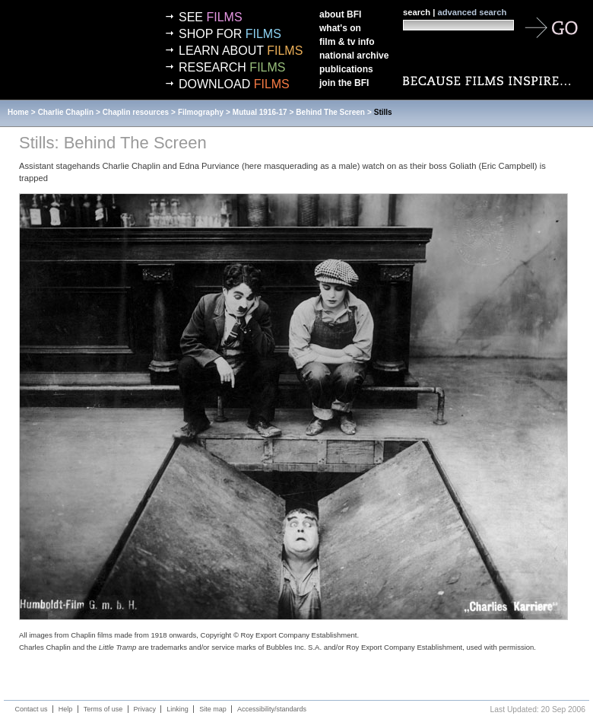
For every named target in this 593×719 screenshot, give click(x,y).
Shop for (230, 33)
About (340, 14)
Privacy (145, 709)
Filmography (201, 112)
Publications (346, 69)
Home (18, 112)
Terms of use (103, 709)
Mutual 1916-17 (260, 112)
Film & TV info (347, 42)
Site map (213, 709)
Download (234, 84)
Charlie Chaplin (66, 112)
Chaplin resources (136, 112)
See (211, 17)
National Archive (353, 55)
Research (232, 67)
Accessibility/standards (271, 709)
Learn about (241, 50)
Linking (177, 709)
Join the (344, 83)
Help (66, 709)
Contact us (31, 709)
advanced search (471, 12)
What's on (340, 28)
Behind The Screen (330, 112)
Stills (383, 112)
